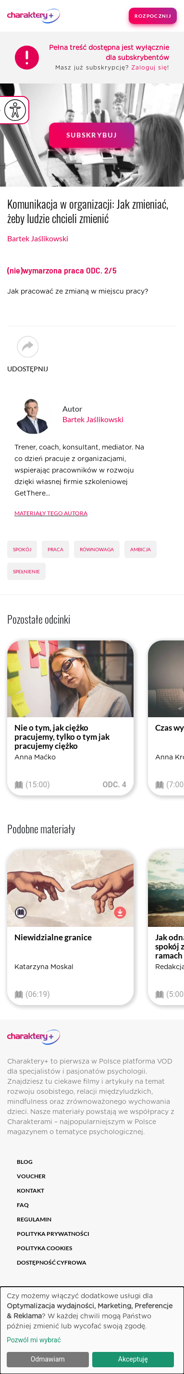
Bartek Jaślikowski (37, 238)
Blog (25, 1161)
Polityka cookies (44, 1248)
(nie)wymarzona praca (62, 270)
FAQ (23, 1204)
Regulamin (34, 1219)
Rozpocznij (153, 16)
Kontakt (30, 1190)
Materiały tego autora (50, 512)
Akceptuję (133, 1359)
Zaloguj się (149, 68)
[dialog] (92, 1330)
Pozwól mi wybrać (34, 1340)
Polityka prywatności (53, 1233)
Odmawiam (48, 1359)
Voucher (31, 1176)
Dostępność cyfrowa (51, 1262)
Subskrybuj (92, 134)
